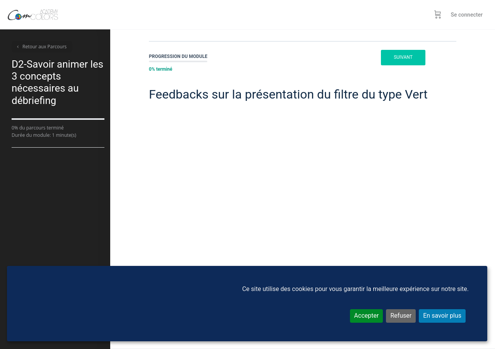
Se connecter (467, 15)
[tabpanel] (302, 203)
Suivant (403, 57)
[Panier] (438, 14)
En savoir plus (442, 315)
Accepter (366, 315)
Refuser (400, 315)
